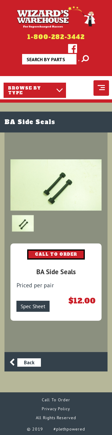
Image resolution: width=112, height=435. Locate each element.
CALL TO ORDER (56, 254)
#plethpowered (69, 429)
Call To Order (56, 399)
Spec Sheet (33, 306)
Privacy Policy (56, 408)
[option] (56, 185)
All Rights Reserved (56, 417)
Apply (79, 61)
